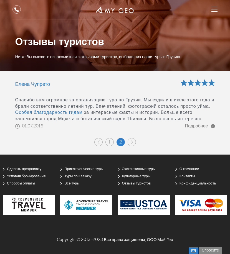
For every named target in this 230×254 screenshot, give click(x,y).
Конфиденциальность (198, 183)
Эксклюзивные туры (139, 169)
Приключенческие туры (83, 169)
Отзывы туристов (136, 183)
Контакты (187, 176)
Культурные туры (136, 176)
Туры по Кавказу (78, 176)
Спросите (210, 250)
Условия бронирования (26, 176)
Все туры (71, 183)
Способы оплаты (21, 183)
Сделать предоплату (24, 169)
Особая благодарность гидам (49, 113)
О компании (189, 169)
